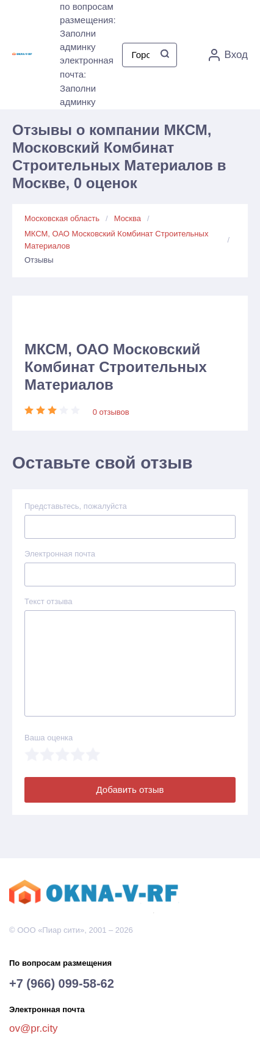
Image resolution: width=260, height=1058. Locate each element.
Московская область (61, 218)
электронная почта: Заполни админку (87, 81)
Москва (127, 218)
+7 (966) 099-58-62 (61, 983)
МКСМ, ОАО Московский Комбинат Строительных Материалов (116, 239)
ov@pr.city (33, 1028)
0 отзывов (111, 412)
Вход (228, 55)
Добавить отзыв (130, 789)
